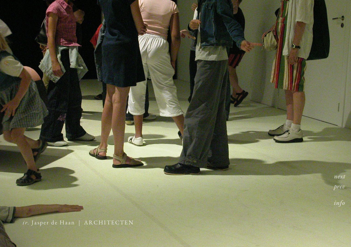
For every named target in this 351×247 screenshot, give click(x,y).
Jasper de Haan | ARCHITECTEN (78, 222)
